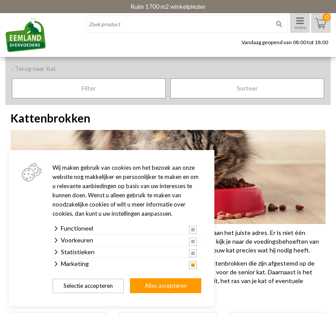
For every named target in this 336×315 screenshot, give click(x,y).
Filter (89, 88)
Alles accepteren (166, 285)
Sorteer (247, 88)
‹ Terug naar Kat (34, 68)
